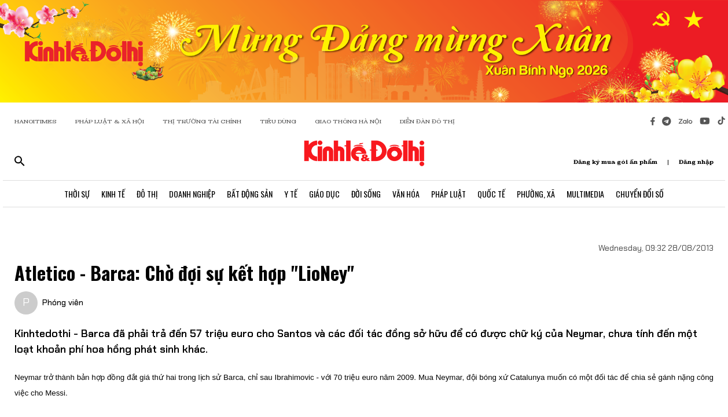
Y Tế (290, 194)
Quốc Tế (491, 194)
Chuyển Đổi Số (640, 194)
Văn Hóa (406, 194)
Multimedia (585, 194)
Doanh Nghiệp (192, 194)
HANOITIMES (35, 121)
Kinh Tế (113, 194)
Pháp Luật (448, 194)
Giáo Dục (324, 194)
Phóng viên (62, 302)
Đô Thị (147, 194)
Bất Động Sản (250, 194)
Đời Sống (366, 194)
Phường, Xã (536, 194)
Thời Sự (77, 194)
